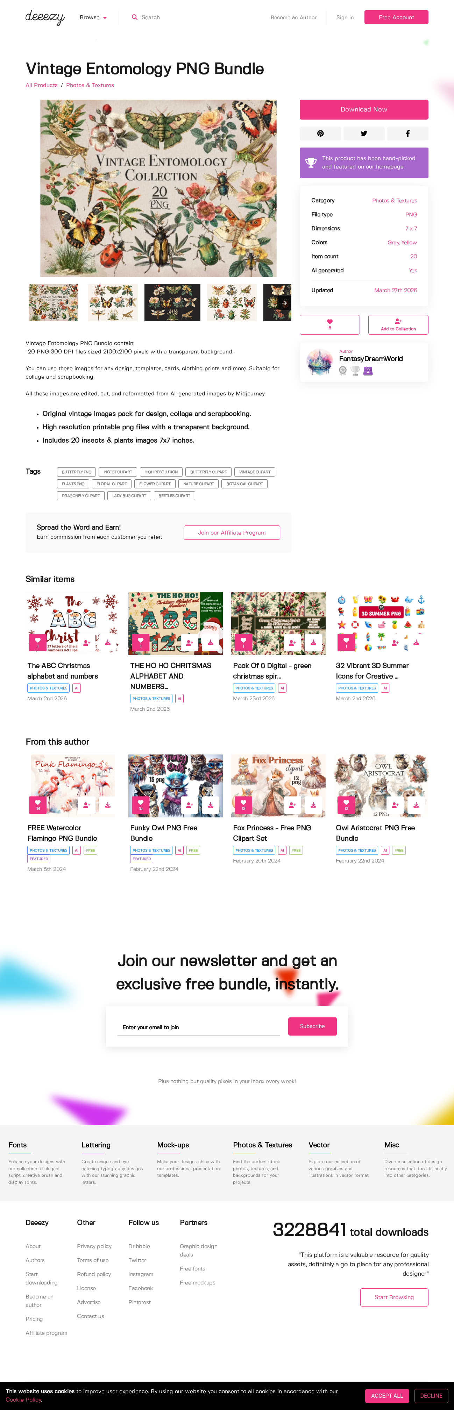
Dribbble (139, 1246)
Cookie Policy (23, 1400)
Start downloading (42, 1279)
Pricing (34, 1319)
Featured (39, 859)
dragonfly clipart (81, 496)
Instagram (141, 1274)
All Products (42, 85)
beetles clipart (174, 496)
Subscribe (312, 1026)
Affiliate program (47, 1333)
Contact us (90, 1316)
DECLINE (431, 1396)
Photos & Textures (90, 85)
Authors (35, 1260)
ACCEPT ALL (387, 1396)
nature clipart (198, 484)
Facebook (140, 1288)
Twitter (137, 1260)
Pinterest (139, 1302)
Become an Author (298, 17)
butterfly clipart (208, 472)
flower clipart (155, 484)
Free (90, 850)
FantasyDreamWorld (371, 359)
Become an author (40, 1301)
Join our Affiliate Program (232, 533)
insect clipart (118, 472)
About (33, 1246)
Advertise (89, 1302)
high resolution (161, 472)
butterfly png (76, 472)
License (86, 1288)
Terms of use (92, 1260)
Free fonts (192, 1269)
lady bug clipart (129, 496)
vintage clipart (255, 472)
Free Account (396, 17)
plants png (73, 484)
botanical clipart (244, 484)
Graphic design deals (198, 1251)
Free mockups (197, 1283)
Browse (99, 18)
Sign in (345, 17)
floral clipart (112, 484)
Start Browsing (394, 1297)
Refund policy (94, 1274)
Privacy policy (94, 1246)
